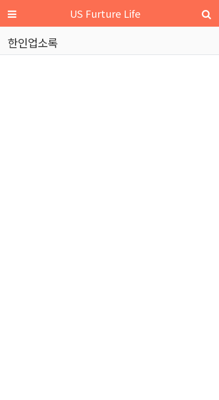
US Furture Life (105, 13)
